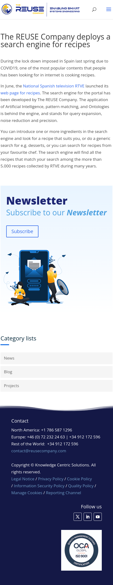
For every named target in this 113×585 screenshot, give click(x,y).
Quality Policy (81, 485)
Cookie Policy (79, 479)
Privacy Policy (50, 479)
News (9, 358)
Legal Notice (22, 479)
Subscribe (22, 231)
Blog (8, 371)
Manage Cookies (26, 493)
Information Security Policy (39, 485)
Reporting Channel (63, 492)
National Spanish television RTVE (53, 86)
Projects (11, 385)
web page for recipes (20, 93)
